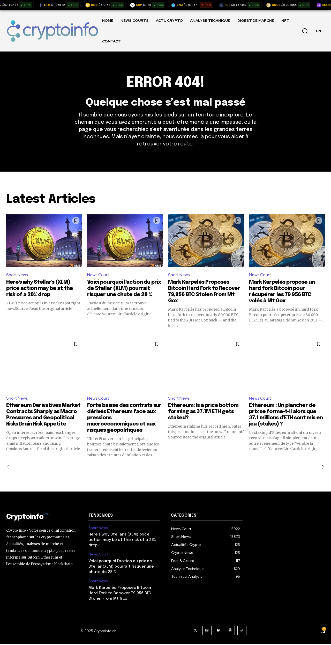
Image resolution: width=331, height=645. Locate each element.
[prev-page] (10, 468)
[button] (304, 30)
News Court (98, 275)
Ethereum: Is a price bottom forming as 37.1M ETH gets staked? (203, 412)
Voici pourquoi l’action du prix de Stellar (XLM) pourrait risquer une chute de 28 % (124, 289)
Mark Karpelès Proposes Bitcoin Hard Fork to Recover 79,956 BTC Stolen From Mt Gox (119, 594)
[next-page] (321, 468)
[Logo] (52, 30)
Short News (17, 275)
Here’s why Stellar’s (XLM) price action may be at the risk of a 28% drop (39, 289)
